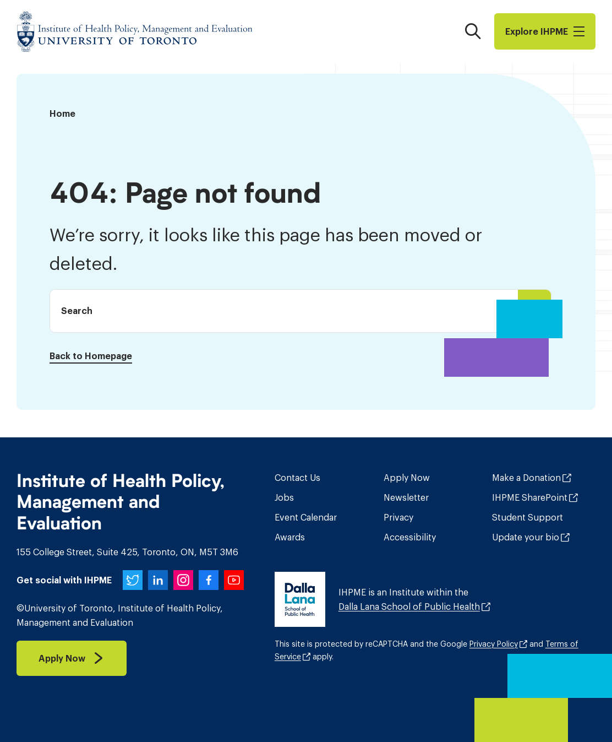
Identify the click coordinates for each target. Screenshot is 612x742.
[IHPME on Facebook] (208, 580)
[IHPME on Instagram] (183, 580)
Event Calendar (306, 517)
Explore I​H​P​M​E (544, 31)
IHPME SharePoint (529, 497)
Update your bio (525, 537)
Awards (290, 537)
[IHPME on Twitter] (133, 580)
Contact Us (297, 477)
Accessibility (410, 537)
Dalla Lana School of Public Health (409, 606)
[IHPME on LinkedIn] (158, 580)
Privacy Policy (493, 644)
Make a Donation (526, 477)
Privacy (398, 517)
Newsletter (406, 497)
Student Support (527, 517)
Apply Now (407, 477)
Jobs (284, 497)
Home (62, 113)
